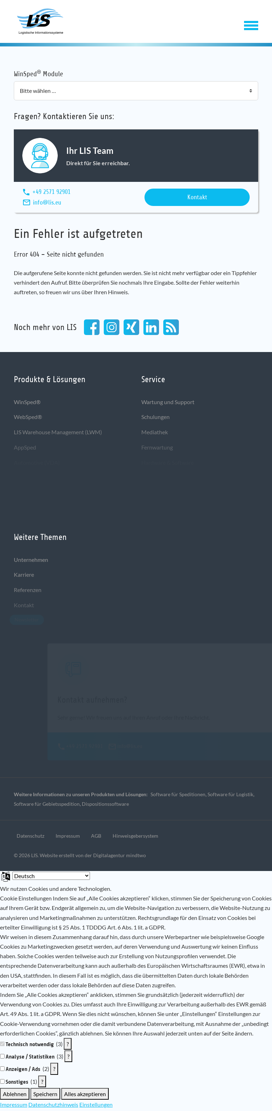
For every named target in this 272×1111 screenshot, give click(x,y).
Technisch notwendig (30, 1045)
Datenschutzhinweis (53, 1105)
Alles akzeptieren (85, 1095)
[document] (136, 962)
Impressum (13, 1105)
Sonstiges (17, 1083)
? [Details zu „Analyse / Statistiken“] (68, 1058)
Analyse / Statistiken (30, 1058)
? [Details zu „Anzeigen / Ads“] (54, 1070)
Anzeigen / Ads (23, 1070)
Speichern (45, 1095)
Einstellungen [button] (96, 1105)
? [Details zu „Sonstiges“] (42, 1082)
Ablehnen (15, 1095)
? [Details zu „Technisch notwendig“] (68, 1045)
